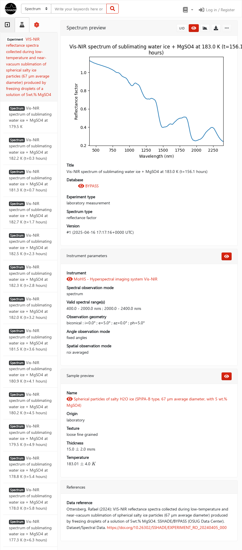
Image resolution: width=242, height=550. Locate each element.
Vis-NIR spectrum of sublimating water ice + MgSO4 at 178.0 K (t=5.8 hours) (30, 499)
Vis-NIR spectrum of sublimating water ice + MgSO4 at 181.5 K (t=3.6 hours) (30, 340)
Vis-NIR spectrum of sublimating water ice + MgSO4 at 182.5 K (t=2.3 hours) (30, 244)
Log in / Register (216, 9)
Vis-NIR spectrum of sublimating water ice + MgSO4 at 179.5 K (30, 117)
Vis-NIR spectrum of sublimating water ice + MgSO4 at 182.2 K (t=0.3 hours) (30, 149)
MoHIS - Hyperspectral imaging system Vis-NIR (112, 279)
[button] (188, 10)
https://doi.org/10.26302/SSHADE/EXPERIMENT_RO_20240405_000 (167, 527)
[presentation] (97, 308)
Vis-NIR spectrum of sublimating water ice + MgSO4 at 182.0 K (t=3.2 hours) (30, 308)
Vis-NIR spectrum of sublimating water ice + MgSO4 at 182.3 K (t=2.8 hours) (30, 276)
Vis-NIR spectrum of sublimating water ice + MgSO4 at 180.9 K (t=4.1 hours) (30, 372)
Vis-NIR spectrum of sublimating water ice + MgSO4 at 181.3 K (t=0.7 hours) (30, 181)
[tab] (7, 24)
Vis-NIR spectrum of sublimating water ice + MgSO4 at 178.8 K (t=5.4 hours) (30, 467)
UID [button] (182, 28)
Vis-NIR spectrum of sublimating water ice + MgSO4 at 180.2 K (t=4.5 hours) (30, 403)
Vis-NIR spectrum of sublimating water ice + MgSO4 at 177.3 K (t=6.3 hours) (30, 531)
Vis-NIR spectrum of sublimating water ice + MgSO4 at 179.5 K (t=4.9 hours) (30, 435)
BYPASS (88, 186)
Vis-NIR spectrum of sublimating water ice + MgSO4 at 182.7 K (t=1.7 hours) (30, 213)
